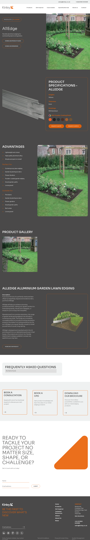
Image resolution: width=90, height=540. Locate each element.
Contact (83, 7)
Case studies (51, 7)
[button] (29, 8)
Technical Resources (58, 512)
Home (57, 504)
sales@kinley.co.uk (81, 525)
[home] (7, 7)
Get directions (79, 516)
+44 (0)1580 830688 (79, 522)
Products (58, 506)
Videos (57, 516)
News (57, 520)
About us (75, 7)
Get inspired (39, 7)
